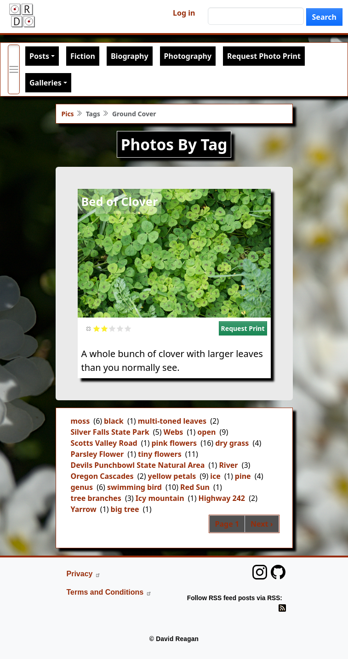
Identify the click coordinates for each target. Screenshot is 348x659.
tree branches (96, 498)
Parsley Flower (97, 454)
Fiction (82, 56)
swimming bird (134, 487)
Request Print (243, 328)
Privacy (84, 574)
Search (324, 17)
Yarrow (84, 509)
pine (243, 476)
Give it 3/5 (112, 328)
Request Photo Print (264, 56)
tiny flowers (160, 454)
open (206, 432)
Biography (129, 56)
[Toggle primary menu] (14, 69)
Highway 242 (221, 498)
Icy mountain (160, 498)
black (114, 421)
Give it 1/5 (97, 328)
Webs (173, 432)
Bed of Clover (119, 201)
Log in (184, 13)
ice (215, 476)
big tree (125, 509)
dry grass (232, 443)
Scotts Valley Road (104, 443)
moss (80, 421)
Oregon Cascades (102, 476)
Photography (187, 56)
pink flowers (174, 443)
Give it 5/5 (128, 328)
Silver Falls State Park (110, 432)
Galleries (45, 83)
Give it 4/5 (120, 328)
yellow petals (172, 476)
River (228, 465)
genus (82, 487)
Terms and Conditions (109, 592)
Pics (68, 113)
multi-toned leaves (172, 421)
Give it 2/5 (104, 328)
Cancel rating (89, 328)
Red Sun (195, 487)
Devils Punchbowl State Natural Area (138, 465)
